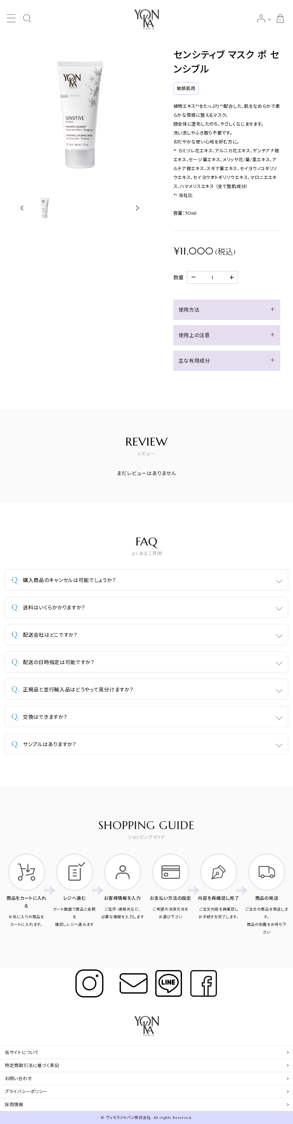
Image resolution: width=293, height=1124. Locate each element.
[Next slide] (137, 208)
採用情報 (14, 1104)
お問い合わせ (18, 1078)
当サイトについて (22, 1052)
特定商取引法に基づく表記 (32, 1065)
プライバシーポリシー (26, 1091)
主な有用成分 (194, 360)
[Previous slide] (22, 208)
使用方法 (189, 310)
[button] (44, 208)
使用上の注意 (194, 335)
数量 (178, 277)
